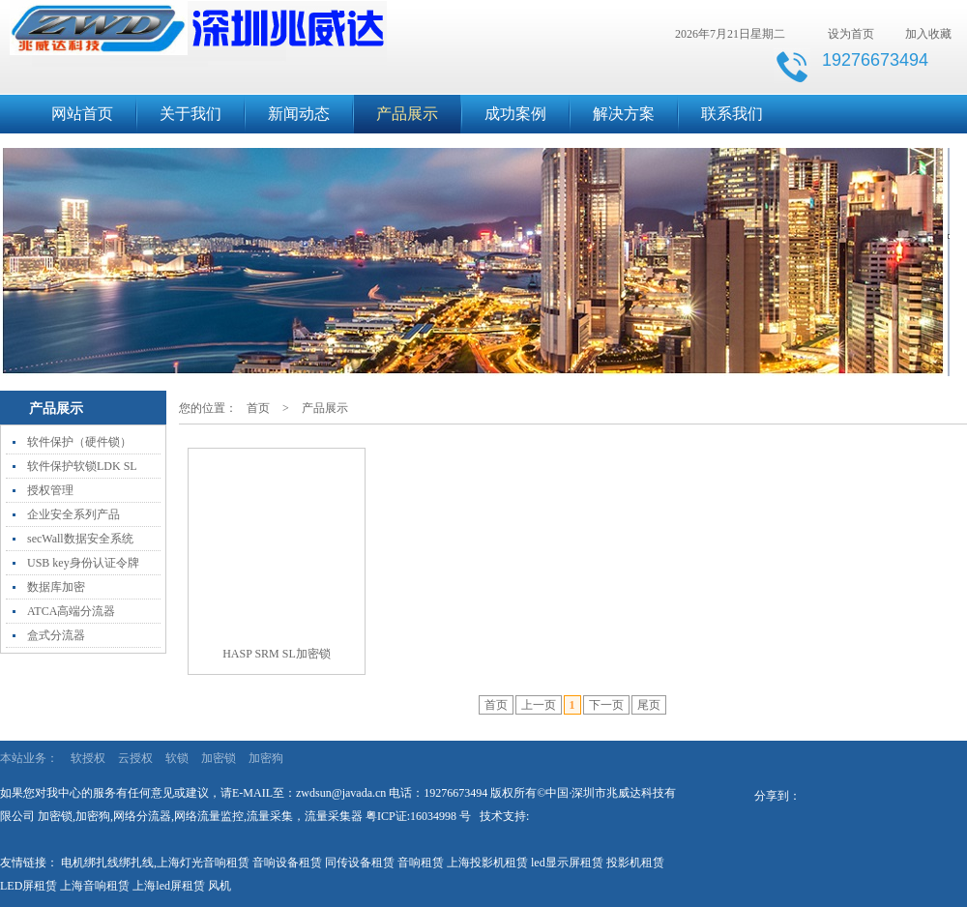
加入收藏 (928, 34)
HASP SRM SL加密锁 (276, 653)
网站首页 (82, 113)
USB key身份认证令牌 (83, 563)
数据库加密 (56, 587)
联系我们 (732, 113)
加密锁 (218, 758)
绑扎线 (136, 862)
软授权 (88, 758)
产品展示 (407, 113)
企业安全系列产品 (73, 514)
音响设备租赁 (287, 862)
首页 (258, 408)
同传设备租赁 (360, 862)
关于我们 (190, 113)
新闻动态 (299, 113)
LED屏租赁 (28, 885)
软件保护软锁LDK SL (82, 466)
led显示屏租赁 (567, 862)
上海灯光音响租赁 (203, 862)
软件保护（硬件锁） (79, 442)
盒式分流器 (56, 635)
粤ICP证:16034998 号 (418, 816)
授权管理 (50, 490)
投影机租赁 (635, 862)
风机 (219, 885)
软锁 (177, 758)
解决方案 (624, 113)
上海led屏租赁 (168, 885)
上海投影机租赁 (487, 862)
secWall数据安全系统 (80, 538)
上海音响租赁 (95, 885)
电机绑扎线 (90, 862)
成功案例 (515, 113)
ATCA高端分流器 (71, 611)
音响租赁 (420, 862)
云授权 (135, 758)
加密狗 (266, 758)
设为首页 (851, 34)
